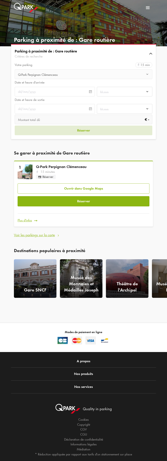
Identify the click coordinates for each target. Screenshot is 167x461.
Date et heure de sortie (29, 100)
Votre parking (23, 65)
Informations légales (84, 444)
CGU (83, 434)
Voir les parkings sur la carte (34, 230)
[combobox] (83, 74)
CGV (83, 429)
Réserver (83, 198)
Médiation (83, 449)
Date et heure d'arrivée (29, 82)
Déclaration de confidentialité (83, 439)
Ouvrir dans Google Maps (83, 187)
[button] (83, 53)
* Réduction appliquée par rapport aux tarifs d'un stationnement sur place (83, 454)
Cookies (83, 419)
